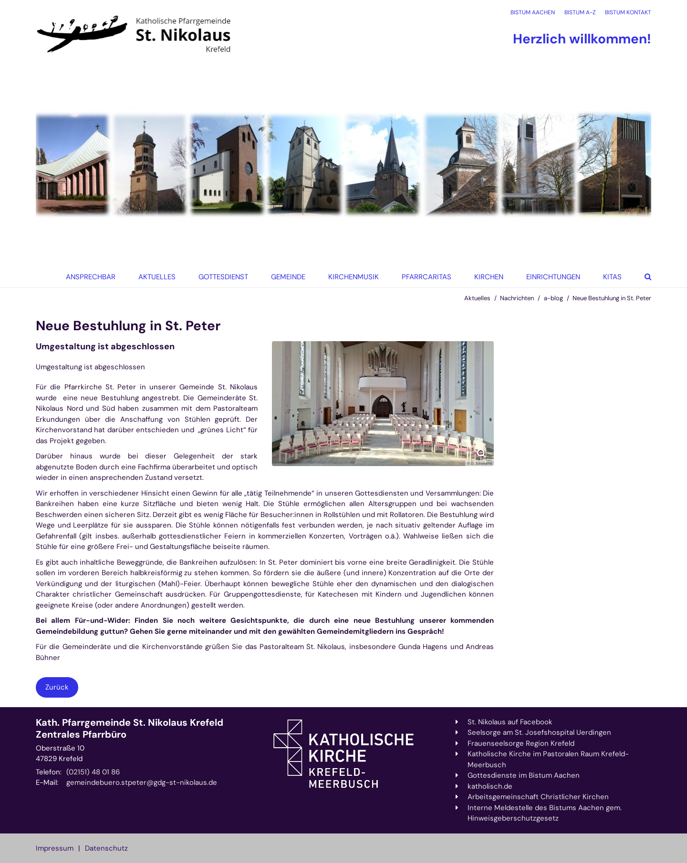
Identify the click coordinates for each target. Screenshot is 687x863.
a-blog (553, 298)
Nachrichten (517, 298)
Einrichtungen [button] (553, 277)
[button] (486, 276)
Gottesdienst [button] (223, 277)
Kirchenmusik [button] (353, 277)
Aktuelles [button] (157, 277)
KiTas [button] (612, 277)
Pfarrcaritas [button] (426, 277)
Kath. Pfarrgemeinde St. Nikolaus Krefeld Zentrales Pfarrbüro (129, 729)
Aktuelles (477, 298)
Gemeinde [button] (288, 277)
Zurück (57, 687)
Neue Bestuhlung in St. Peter (611, 298)
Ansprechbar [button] (90, 277)
